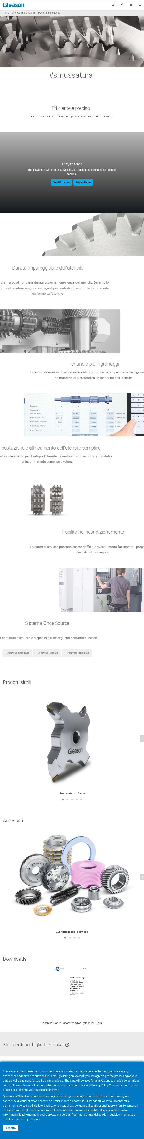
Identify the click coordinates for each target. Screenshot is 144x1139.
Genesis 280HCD (18, 653)
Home (6, 12)
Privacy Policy (99, 1085)
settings (40, 1089)
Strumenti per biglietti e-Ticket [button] (36, 1044)
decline (124, 1085)
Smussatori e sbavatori (24, 12)
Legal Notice (78, 1085)
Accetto (11, 1128)
